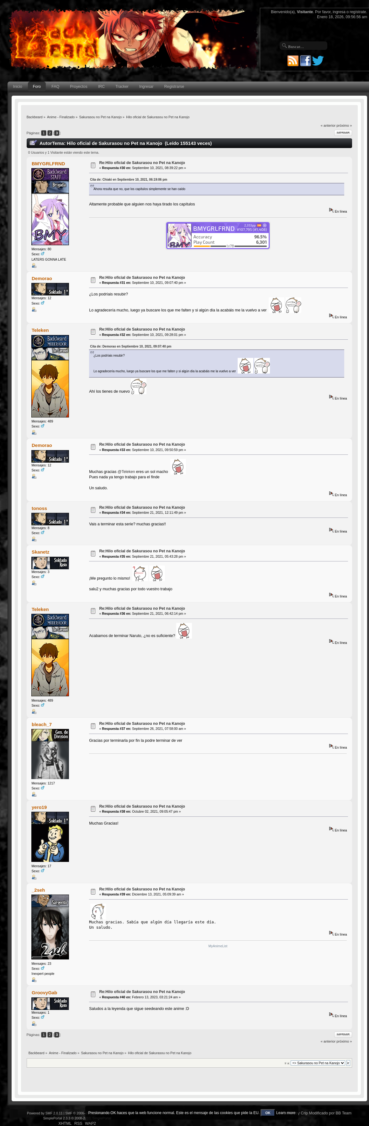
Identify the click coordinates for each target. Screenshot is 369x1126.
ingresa (339, 12)
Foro (37, 86)
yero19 (39, 807)
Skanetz (41, 552)
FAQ (55, 86)
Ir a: (287, 1063)
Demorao (42, 278)
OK (268, 1113)
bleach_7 (42, 724)
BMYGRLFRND (48, 163)
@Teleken (126, 471)
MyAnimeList (218, 946)
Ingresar (146, 86)
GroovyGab (44, 992)
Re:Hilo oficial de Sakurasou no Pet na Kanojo (142, 163)
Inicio (17, 86)
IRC (101, 86)
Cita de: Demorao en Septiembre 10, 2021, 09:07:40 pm (130, 346)
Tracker (122, 86)
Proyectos (78, 86)
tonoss (39, 508)
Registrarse (174, 86)
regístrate (358, 12)
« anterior (328, 125)
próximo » (344, 125)
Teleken (40, 330)
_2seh (38, 890)
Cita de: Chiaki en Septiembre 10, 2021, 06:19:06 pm (128, 179)
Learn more (285, 1113)
